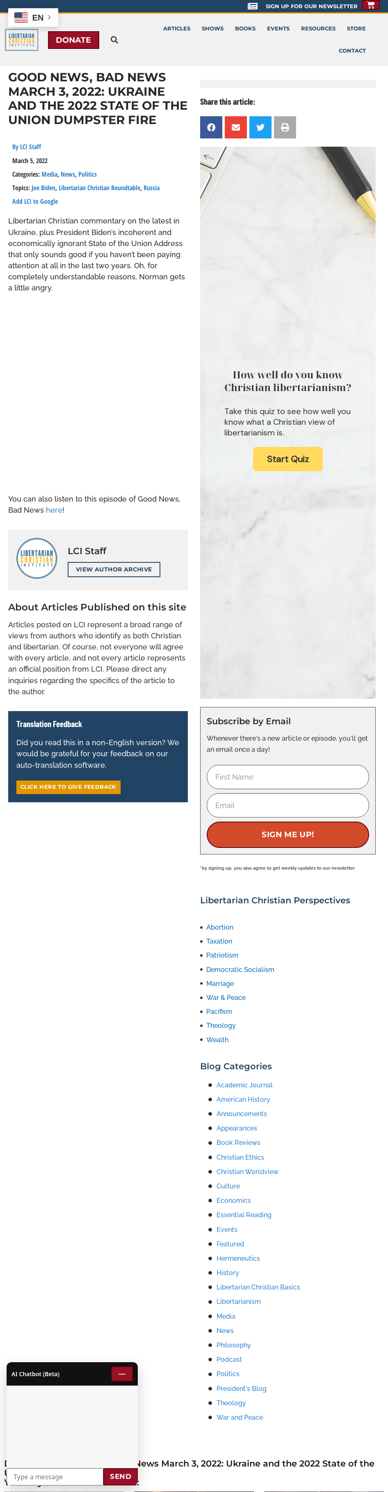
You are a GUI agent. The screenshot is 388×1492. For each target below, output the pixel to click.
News (68, 174)
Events (278, 28)
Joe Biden (43, 187)
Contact (352, 51)
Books (245, 28)
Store (356, 28)
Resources (318, 28)
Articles (176, 28)
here (54, 510)
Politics (87, 174)
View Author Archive (114, 569)
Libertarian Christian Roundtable (99, 187)
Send (120, 1476)
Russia (152, 187)
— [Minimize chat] (122, 1374)
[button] (114, 40)
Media (49, 174)
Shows (213, 28)
